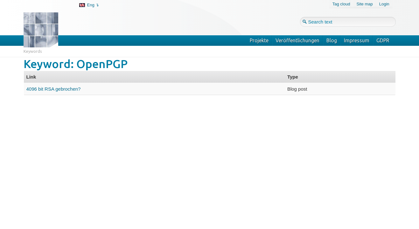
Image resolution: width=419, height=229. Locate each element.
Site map (364, 4)
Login (384, 4)
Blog (331, 40)
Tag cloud (341, 4)
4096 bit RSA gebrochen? (53, 89)
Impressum (356, 40)
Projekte (259, 40)
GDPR (382, 40)
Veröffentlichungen (297, 40)
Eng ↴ (93, 5)
